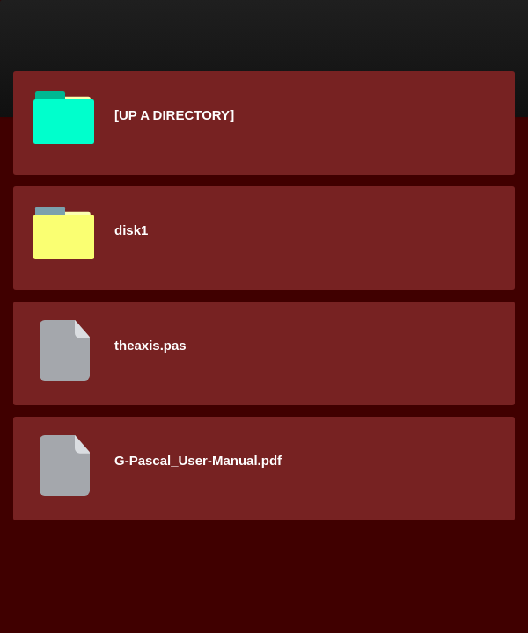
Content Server (145, 61)
